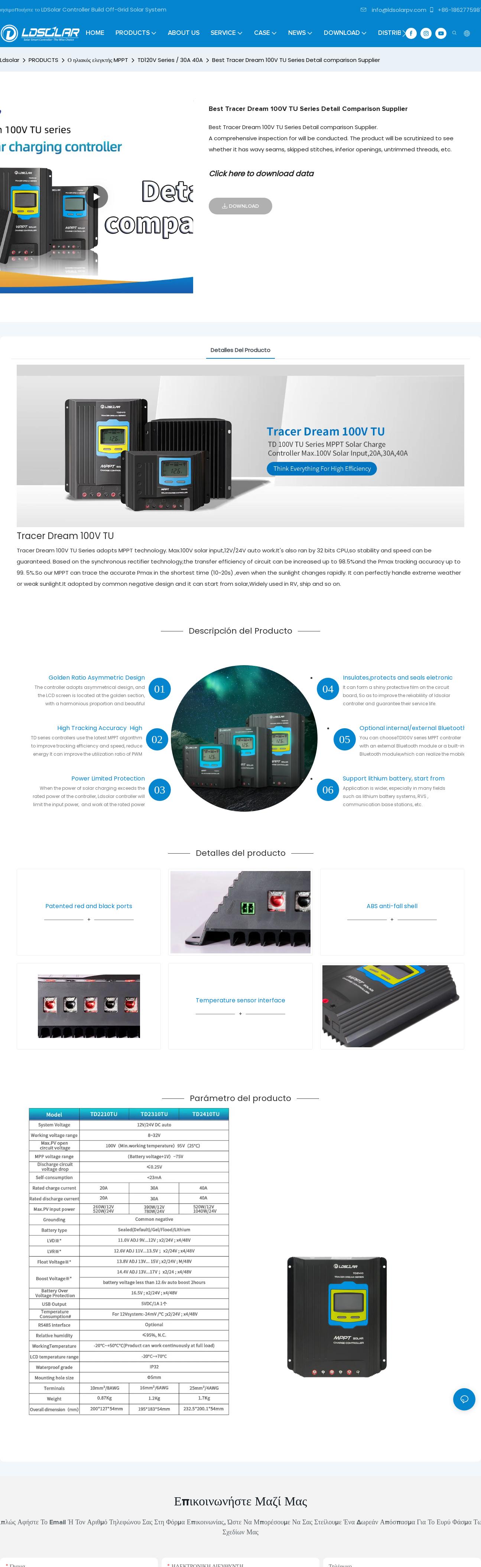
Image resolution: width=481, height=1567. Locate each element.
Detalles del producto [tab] (240, 350)
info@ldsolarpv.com (393, 10)
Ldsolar (9, 60)
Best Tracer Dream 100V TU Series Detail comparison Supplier (296, 60)
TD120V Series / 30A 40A (170, 60)
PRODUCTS (43, 60)
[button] (404, 33)
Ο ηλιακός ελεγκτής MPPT (98, 60)
